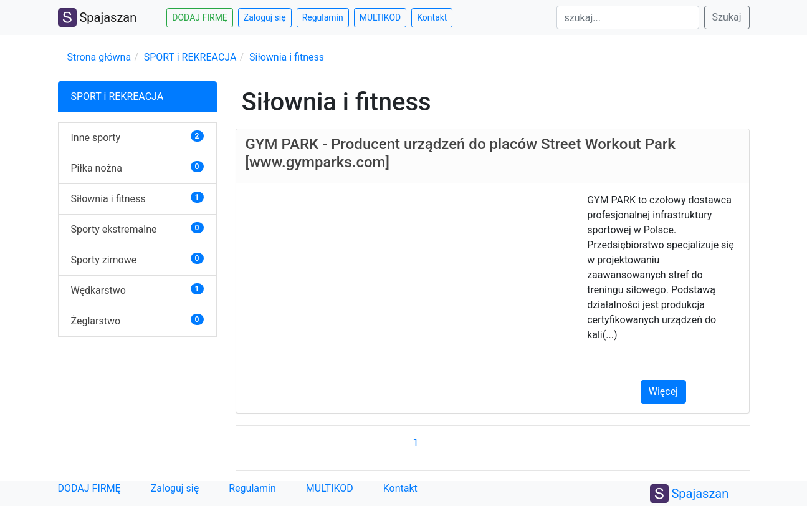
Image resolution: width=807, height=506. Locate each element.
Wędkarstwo (98, 290)
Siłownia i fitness (286, 57)
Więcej (663, 391)
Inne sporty (95, 138)
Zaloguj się (175, 488)
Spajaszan (97, 17)
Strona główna (99, 57)
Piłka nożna (96, 168)
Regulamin (252, 488)
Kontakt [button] (432, 17)
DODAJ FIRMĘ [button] (199, 17)
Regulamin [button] (322, 17)
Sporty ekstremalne (114, 229)
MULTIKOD (329, 488)
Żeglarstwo (96, 321)
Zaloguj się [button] (265, 17)
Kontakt (400, 488)
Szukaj (727, 17)
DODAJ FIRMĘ (89, 488)
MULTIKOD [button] (380, 17)
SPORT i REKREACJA (190, 57)
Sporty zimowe (104, 260)
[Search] (627, 17)
